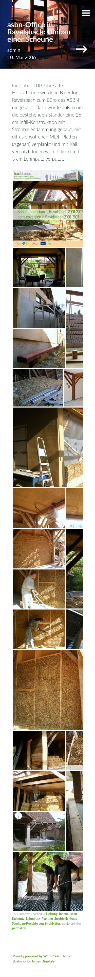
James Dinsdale (43, 961)
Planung (47, 919)
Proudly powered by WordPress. (36, 956)
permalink (19, 928)
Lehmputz (33, 919)
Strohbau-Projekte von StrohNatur (36, 923)
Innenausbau (68, 914)
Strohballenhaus (65, 919)
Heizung (52, 914)
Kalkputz (18, 919)
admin (13, 50)
